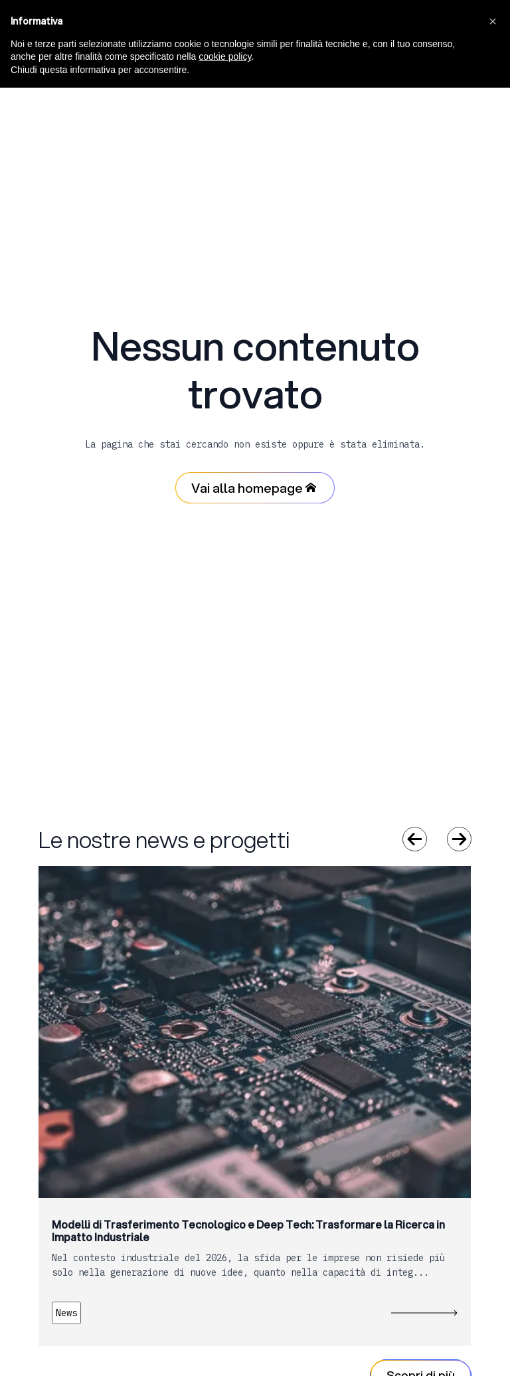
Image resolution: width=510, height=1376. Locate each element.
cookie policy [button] (225, 56)
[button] (492, 21)
